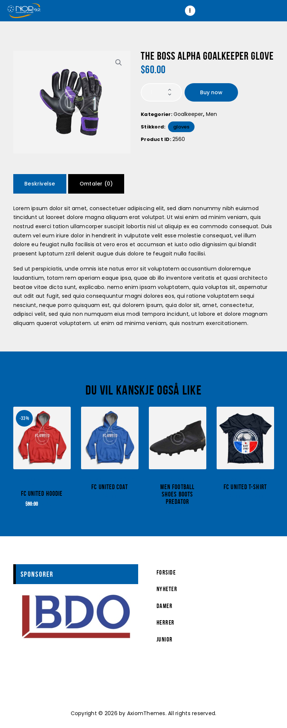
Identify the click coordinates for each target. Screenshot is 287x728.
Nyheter (167, 589)
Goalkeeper (188, 114)
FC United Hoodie (42, 493)
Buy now (211, 92)
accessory (31, 479)
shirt (109, 479)
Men (211, 114)
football (42, 485)
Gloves (181, 126)
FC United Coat (109, 487)
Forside (166, 572)
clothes (55, 479)
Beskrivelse (39, 183)
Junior (165, 639)
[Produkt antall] (161, 92)
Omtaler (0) (96, 183)
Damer (165, 605)
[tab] (40, 184)
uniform (126, 479)
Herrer (166, 622)
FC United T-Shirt (245, 487)
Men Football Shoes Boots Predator (177, 494)
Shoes (177, 479)
